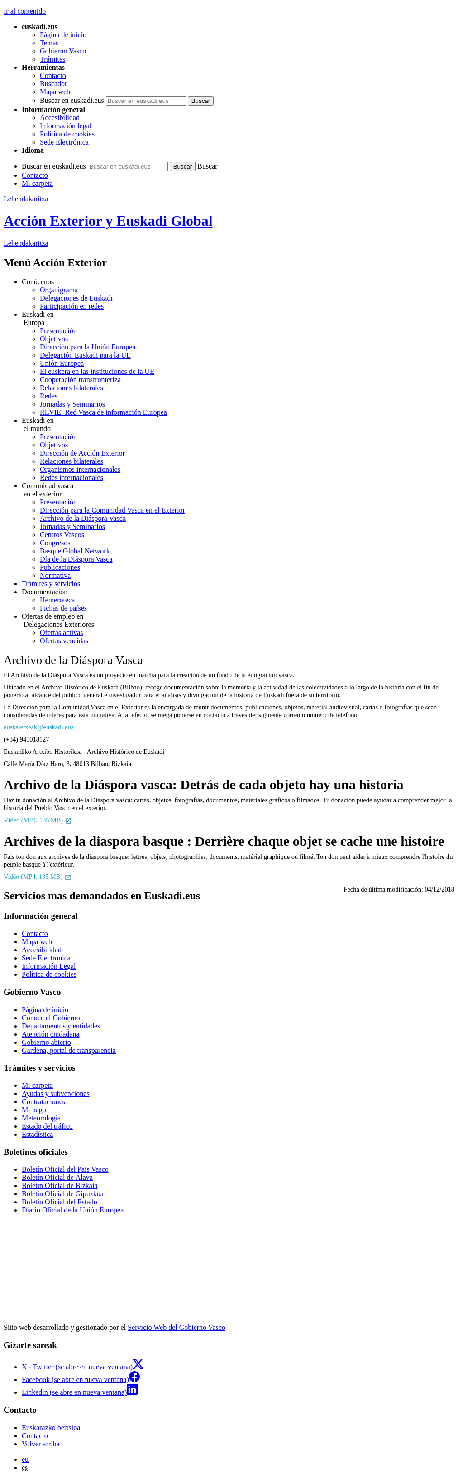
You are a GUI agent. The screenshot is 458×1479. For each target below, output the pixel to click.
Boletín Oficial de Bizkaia (60, 1185)
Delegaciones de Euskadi (76, 298)
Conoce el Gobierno (51, 1018)
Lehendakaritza (26, 199)
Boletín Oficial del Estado (59, 1202)
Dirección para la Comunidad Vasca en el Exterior (112, 510)
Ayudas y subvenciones (56, 1093)
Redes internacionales (71, 477)
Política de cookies (67, 134)
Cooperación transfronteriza (80, 379)
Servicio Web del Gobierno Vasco (176, 1327)
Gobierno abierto (46, 1042)
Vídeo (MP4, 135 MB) (38, 820)
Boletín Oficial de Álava (57, 1177)
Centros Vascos (62, 534)
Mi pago (34, 1110)
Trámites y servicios (51, 583)
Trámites (52, 59)
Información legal (65, 126)
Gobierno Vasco (63, 51)
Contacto (53, 75)
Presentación (58, 331)
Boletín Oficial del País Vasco (65, 1169)
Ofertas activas (61, 632)
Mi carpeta (37, 183)
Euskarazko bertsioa (51, 1427)
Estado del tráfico (47, 1126)
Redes (48, 396)
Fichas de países (63, 608)
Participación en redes (72, 306)
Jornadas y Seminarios (72, 404)
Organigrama (59, 290)
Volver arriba (41, 1444)
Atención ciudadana (51, 1034)
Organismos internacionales (80, 469)
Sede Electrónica (64, 142)
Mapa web (55, 92)
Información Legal (49, 966)
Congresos (55, 543)
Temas (49, 43)
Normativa (55, 575)
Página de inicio (63, 35)
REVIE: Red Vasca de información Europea (103, 412)
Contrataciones (43, 1102)
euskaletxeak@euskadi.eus (38, 727)
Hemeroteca (57, 600)
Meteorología (41, 1118)
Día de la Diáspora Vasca (76, 559)
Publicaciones (60, 567)
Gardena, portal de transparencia (69, 1050)
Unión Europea (62, 363)
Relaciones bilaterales (71, 388)
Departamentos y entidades (61, 1026)
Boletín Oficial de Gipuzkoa (63, 1194)
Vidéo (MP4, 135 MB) (38, 876)
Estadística (37, 1134)
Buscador (53, 83)
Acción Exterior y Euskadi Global (108, 221)
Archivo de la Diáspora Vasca (83, 518)
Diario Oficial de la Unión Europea (73, 1210)
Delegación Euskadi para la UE (85, 355)
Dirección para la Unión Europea (87, 347)
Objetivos (54, 339)
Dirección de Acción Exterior (82, 453)
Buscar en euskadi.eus (72, 100)
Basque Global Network (75, 551)
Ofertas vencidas (64, 641)
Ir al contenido (25, 11)
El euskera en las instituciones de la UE (97, 371)
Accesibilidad (60, 117)
